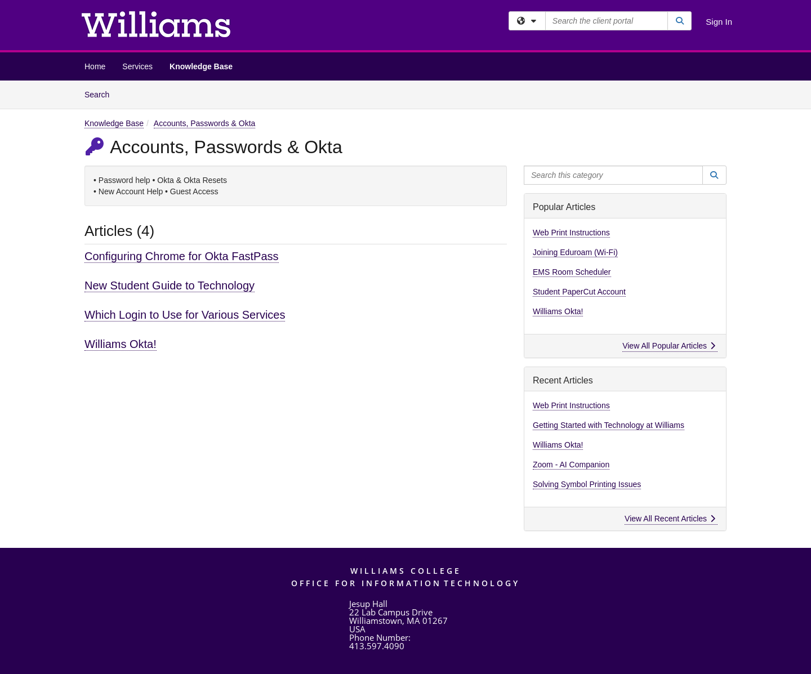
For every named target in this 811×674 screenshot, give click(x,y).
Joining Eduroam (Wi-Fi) (575, 252)
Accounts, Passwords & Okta (205, 123)
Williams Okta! (120, 344)
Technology (482, 583)
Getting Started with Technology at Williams (608, 425)
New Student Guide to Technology (169, 285)
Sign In (719, 21)
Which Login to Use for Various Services (184, 315)
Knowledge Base (201, 66)
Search (101, 93)
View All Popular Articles (668, 345)
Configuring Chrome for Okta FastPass (181, 256)
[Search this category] (613, 175)
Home (94, 66)
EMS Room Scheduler (572, 271)
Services (137, 66)
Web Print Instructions (571, 232)
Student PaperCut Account (579, 291)
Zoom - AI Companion (571, 464)
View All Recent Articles (670, 518)
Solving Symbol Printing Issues (587, 484)
